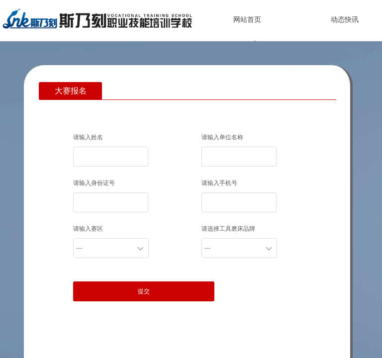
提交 (144, 291)
